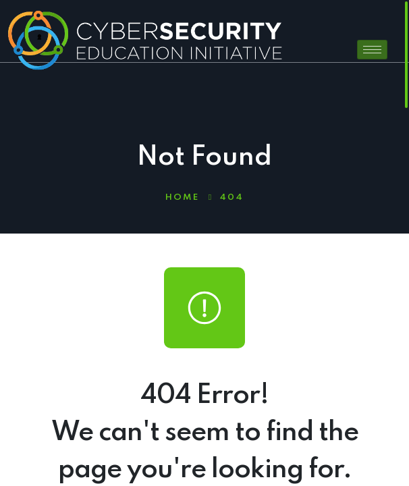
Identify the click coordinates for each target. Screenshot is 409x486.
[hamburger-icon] (372, 49)
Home (182, 197)
